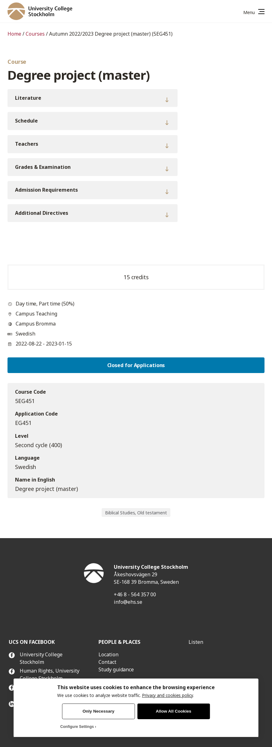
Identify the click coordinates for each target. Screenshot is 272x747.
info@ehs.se (128, 601)
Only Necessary (98, 711)
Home (14, 33)
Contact (107, 662)
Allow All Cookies (173, 711)
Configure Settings (77, 726)
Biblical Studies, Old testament (136, 513)
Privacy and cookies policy (167, 695)
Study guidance (116, 669)
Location (108, 654)
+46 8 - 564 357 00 (135, 594)
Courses (35, 33)
